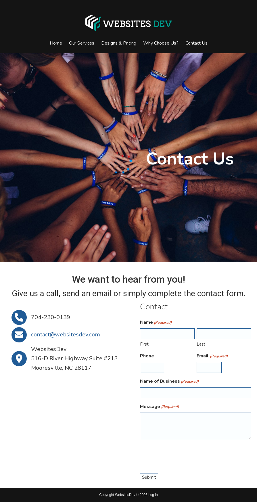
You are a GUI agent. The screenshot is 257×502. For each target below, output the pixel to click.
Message (159, 406)
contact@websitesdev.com (65, 334)
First (144, 344)
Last (201, 344)
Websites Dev (128, 23)
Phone (147, 356)
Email (212, 356)
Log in (153, 495)
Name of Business (169, 381)
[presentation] (183, 456)
